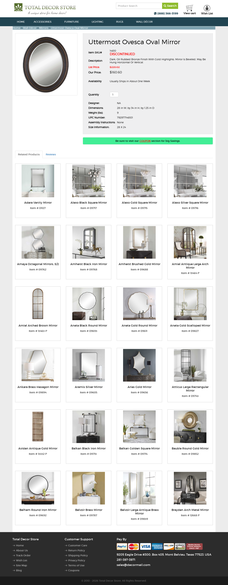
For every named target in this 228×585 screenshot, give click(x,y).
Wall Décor (146, 21)
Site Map (21, 565)
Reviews (51, 154)
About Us (22, 550)
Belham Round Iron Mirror (37, 510)
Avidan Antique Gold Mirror (37, 448)
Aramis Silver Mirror (89, 387)
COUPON (145, 141)
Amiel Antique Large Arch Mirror (190, 265)
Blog (19, 570)
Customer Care (77, 545)
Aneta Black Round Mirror (88, 325)
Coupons (73, 570)
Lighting (99, 21)
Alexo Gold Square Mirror (139, 202)
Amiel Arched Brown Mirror (38, 325)
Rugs (121, 21)
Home (21, 21)
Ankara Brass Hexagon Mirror (37, 387)
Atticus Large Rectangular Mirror (190, 388)
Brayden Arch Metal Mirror (190, 510)
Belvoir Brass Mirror (88, 510)
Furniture (73, 21)
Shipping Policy (78, 555)
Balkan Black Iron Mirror (89, 448)
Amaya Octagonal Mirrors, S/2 (38, 264)
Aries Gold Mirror (139, 387)
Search (170, 5)
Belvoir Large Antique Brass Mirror (139, 511)
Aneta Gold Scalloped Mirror (190, 325)
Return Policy (76, 550)
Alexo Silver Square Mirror (190, 202)
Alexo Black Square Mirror (89, 202)
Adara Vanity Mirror (38, 202)
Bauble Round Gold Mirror (190, 448)
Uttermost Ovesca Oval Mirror (69, 28)
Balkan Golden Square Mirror (139, 448)
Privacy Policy (76, 560)
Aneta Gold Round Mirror (139, 325)
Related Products (29, 154)
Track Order (23, 555)
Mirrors (43, 28)
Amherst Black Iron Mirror (88, 264)
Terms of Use (76, 565)
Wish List (21, 560)
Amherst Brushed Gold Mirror (139, 264)
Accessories (44, 21)
